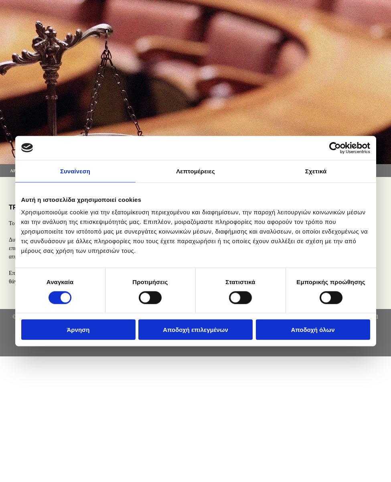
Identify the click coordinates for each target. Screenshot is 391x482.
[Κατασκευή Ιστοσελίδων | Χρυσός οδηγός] (16, 348)
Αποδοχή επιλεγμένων (195, 329)
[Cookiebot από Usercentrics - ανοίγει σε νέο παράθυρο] (335, 148)
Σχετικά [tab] (315, 170)
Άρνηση (78, 329)
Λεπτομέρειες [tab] (195, 170)
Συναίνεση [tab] (75, 170)
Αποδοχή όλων (312, 329)
